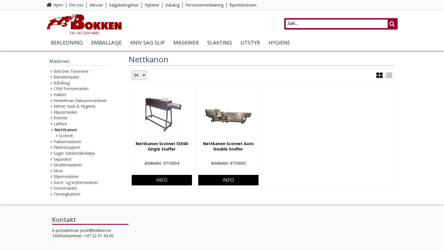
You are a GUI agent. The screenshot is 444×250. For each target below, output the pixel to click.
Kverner (61, 117)
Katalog (172, 5)
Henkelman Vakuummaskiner (80, 100)
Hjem (58, 5)
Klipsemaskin (65, 112)
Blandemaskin (66, 77)
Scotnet (66, 135)
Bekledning (67, 44)
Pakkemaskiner (67, 141)
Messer (96, 5)
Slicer (58, 170)
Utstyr (250, 44)
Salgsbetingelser (124, 5)
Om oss (76, 5)
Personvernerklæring (204, 5)
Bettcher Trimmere (71, 71)
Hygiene (279, 44)
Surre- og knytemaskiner (76, 182)
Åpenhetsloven (243, 5)
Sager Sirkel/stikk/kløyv (74, 153)
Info (161, 160)
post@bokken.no (95, 230)
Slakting (219, 44)
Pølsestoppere (67, 147)
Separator (63, 159)
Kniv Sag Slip (147, 44)
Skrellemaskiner (68, 165)
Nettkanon (66, 129)
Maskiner (186, 44)
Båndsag (62, 83)
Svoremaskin (65, 188)
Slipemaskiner (66, 176)
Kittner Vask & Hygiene (74, 106)
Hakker (60, 94)
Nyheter (152, 5)
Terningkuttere (67, 194)
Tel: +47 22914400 (89, 35)
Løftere (60, 123)
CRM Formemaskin (71, 88)
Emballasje (106, 44)
